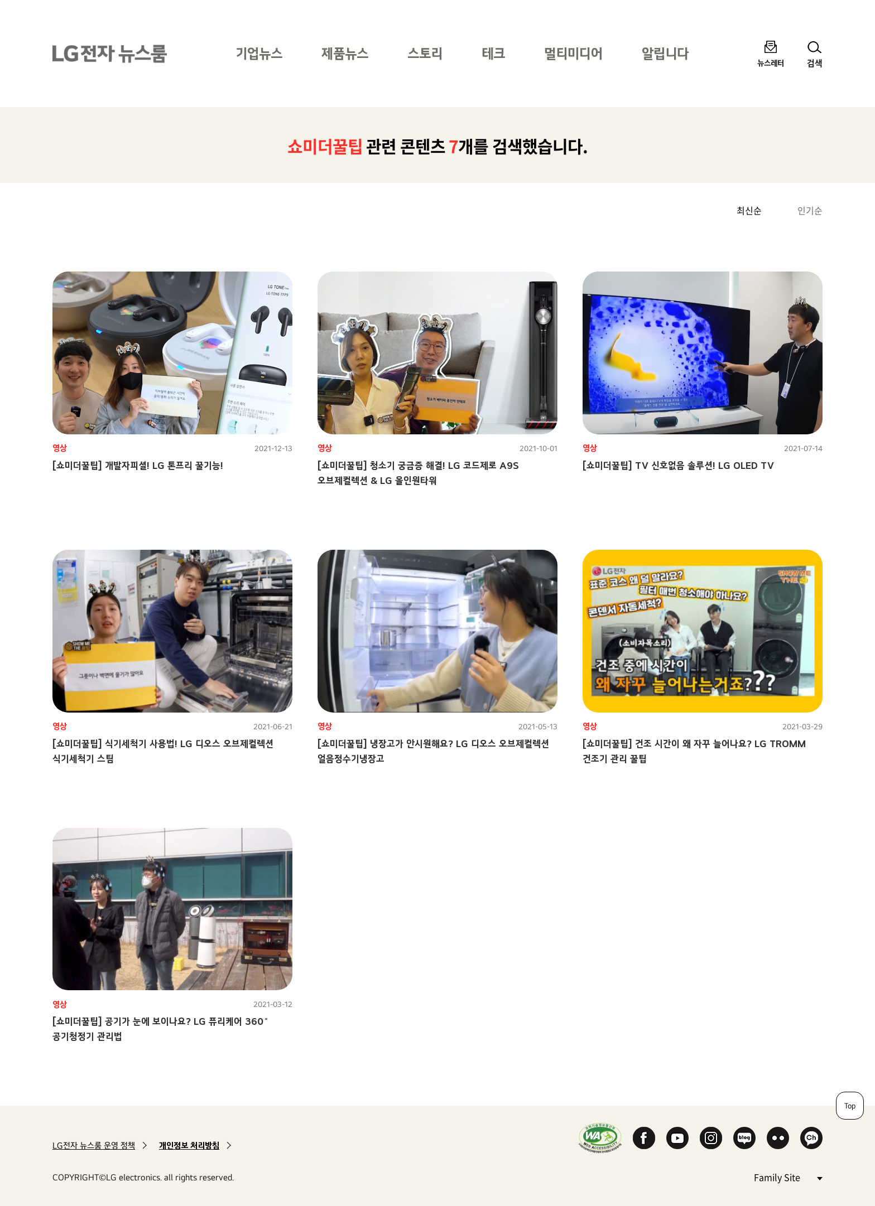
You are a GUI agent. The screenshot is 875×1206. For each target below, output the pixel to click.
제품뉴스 (344, 53)
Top (849, 1105)
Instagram (711, 1138)
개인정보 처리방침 (189, 1145)
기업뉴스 (258, 53)
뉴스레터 (770, 62)
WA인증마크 (600, 1137)
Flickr (778, 1138)
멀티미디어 (573, 53)
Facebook (644, 1138)
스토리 (425, 53)
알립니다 (665, 53)
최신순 (749, 210)
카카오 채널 (811, 1138)
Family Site (788, 1177)
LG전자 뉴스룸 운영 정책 (93, 1145)
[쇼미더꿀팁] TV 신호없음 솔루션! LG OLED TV (678, 465)
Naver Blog (744, 1138)
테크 (493, 53)
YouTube (677, 1138)
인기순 (810, 210)
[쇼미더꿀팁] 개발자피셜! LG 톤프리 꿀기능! (137, 465)
